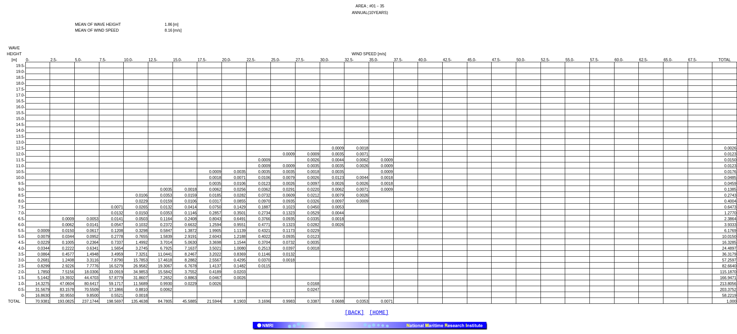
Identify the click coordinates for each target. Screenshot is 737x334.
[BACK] (354, 313)
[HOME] (379, 313)
